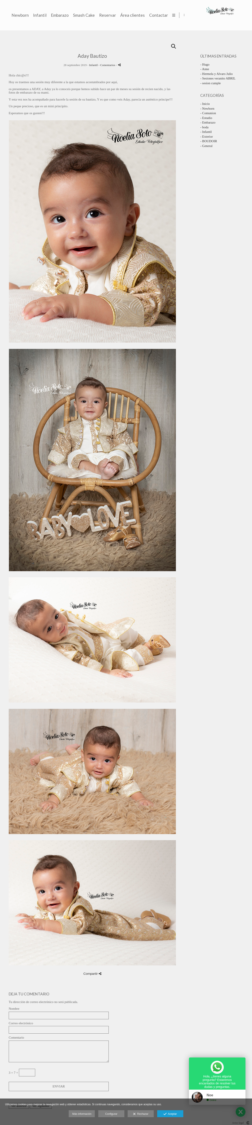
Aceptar (170, 1114)
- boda (204, 127)
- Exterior (206, 136)
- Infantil (206, 132)
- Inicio (205, 104)
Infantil (123, 15)
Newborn (103, 15)
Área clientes (216, 15)
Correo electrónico (21, 1023)
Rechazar (140, 1114)
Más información (81, 1113)
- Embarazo (207, 122)
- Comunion (208, 113)
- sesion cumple (210, 83)
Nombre (14, 1008)
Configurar (111, 1113)
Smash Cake (167, 15)
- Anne (204, 69)
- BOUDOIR (208, 141)
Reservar (191, 15)
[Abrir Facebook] (245, 15)
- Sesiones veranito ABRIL (217, 78)
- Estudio (206, 118)
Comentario (16, 1037)
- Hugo (204, 64)
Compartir (92, 973)
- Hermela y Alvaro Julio (216, 74)
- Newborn (207, 108)
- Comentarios (107, 65)
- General (206, 146)
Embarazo (143, 15)
